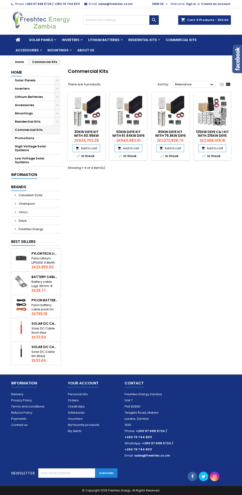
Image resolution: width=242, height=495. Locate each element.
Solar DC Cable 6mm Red (45, 323)
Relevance (195, 84)
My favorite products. (84, 425)
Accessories (27, 50)
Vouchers (75, 418)
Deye (22, 220)
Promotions (24, 138)
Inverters (70, 39)
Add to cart (86, 148)
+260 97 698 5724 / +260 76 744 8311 (52, 4)
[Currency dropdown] (160, 4)
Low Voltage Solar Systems (30, 160)
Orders (73, 400)
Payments (18, 418)
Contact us (19, 425)
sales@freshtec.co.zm (115, 4)
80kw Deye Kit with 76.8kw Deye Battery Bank (170, 135)
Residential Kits (142, 39)
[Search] (121, 20)
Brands (18, 187)
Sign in (191, 4)
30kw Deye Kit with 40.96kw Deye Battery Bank (86, 135)
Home (16, 72)
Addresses (76, 412)
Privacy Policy (21, 400)
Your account (83, 383)
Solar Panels (41, 39)
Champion (26, 203)
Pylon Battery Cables (45, 300)
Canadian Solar (30, 195)
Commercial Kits (181, 39)
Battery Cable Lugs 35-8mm (45, 277)
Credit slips (76, 406)
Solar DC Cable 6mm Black (45, 347)
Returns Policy (21, 412)
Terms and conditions (27, 406)
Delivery (17, 394)
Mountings (58, 50)
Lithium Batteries (104, 39)
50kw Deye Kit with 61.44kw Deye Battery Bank (128, 135)
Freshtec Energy (30, 229)
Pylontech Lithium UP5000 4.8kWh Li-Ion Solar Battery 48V (45, 253)
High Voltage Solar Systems (30, 148)
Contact (134, 383)
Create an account (215, 4)
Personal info (78, 394)
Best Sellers (23, 241)
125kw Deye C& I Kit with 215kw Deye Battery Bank (212, 135)
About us (85, 50)
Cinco (23, 212)
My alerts (75, 431)
